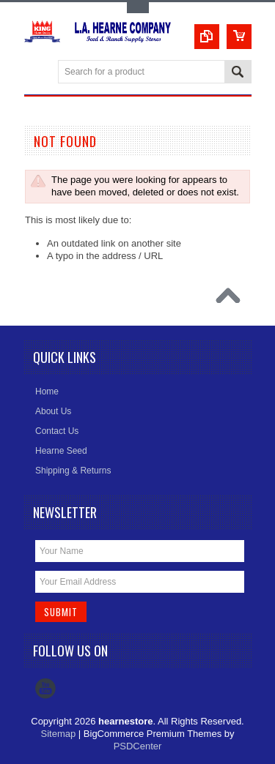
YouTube (45, 688)
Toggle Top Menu (138, 7)
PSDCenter (138, 746)
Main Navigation (37, 73)
